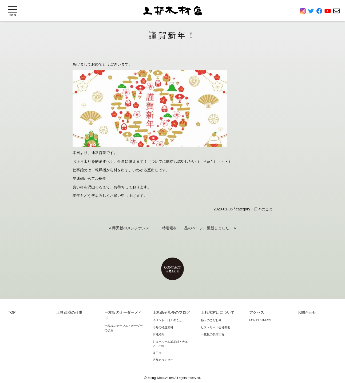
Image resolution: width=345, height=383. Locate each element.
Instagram (304, 11)
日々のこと (263, 209)
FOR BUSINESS (260, 320)
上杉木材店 (172, 10)
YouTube (328, 11)
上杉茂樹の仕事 (69, 312)
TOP (12, 312)
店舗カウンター (163, 359)
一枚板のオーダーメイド (123, 315)
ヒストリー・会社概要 (215, 327)
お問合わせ (336, 11)
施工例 (157, 353)
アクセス (256, 312)
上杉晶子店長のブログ (171, 312)
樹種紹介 (158, 334)
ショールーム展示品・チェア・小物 (170, 344)
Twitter (312, 11)
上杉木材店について (218, 312)
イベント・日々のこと (167, 320)
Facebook (320, 11)
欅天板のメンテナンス (130, 228)
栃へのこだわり (211, 320)
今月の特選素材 (163, 327)
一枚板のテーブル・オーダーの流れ (124, 328)
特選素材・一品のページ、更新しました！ (197, 228)
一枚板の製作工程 (212, 334)
